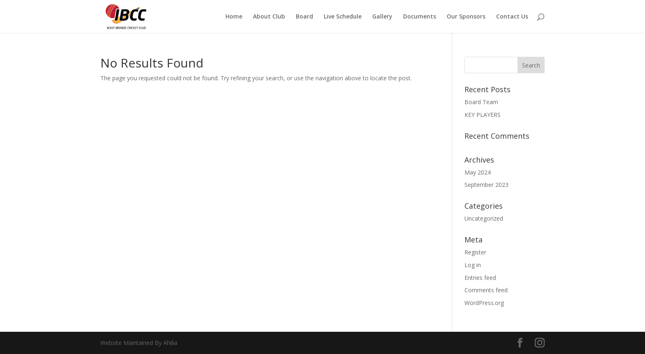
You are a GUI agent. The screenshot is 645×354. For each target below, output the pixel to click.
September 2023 (486, 185)
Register (475, 252)
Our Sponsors (466, 17)
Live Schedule (343, 17)
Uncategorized (483, 218)
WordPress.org (484, 303)
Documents (419, 17)
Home (233, 17)
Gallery (382, 17)
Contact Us (512, 17)
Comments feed (486, 290)
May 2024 (477, 172)
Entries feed (480, 278)
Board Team (481, 102)
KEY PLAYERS (482, 115)
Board (304, 17)
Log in (472, 265)
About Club (269, 17)
